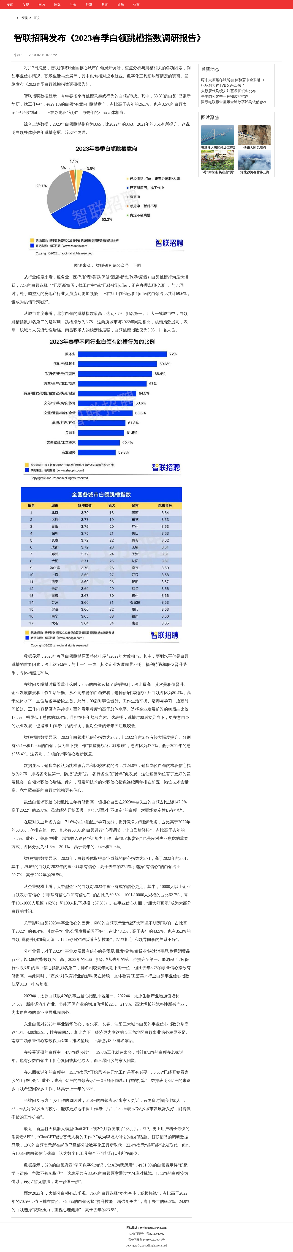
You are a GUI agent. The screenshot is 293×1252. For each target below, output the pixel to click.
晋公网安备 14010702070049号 (146, 1239)
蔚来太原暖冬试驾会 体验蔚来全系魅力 (232, 80)
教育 (105, 4)
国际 (57, 4)
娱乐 (120, 4)
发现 (26, 4)
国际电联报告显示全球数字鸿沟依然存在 (234, 102)
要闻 (10, 4)
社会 (73, 4)
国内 (41, 4)
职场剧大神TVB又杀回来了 (223, 85)
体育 (136, 4)
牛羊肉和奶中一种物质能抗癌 (225, 96)
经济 (89, 4)
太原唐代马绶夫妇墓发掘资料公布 (228, 91)
